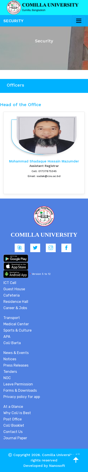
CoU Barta (12, 343)
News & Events (16, 353)
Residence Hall (15, 301)
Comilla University (57, 455)
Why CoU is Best (17, 413)
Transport (11, 318)
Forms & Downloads (20, 390)
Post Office (12, 419)
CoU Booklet (13, 425)
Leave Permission (18, 384)
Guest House (14, 289)
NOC (7, 378)
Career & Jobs (15, 308)
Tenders (10, 371)
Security (13, 20)
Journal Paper (15, 438)
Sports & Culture (17, 330)
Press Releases (15, 365)
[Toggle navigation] (79, 21)
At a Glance (13, 406)
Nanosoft (57, 465)
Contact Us (13, 432)
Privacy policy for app (21, 397)
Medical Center (16, 324)
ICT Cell (9, 283)
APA (6, 336)
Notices (9, 359)
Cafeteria (11, 295)
